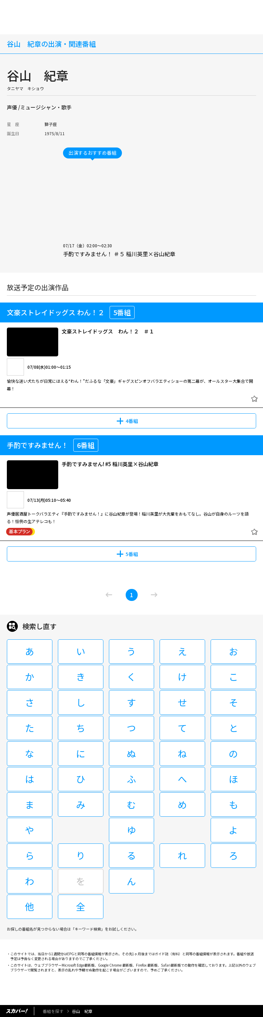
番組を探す (53, 1011)
